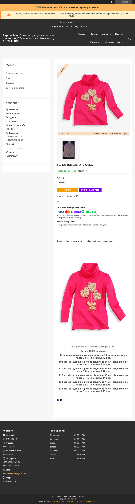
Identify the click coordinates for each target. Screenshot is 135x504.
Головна (81, 34)
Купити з (90, 190)
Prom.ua (81, 496)
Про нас (119, 34)
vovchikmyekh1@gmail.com (17, 148)
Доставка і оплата (114, 42)
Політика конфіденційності (86, 501)
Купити (67, 190)
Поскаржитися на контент (63, 501)
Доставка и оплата (15, 88)
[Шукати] (128, 38)
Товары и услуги (14, 73)
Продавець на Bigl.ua (67, 499)
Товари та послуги (99, 34)
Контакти (95, 42)
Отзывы (10, 83)
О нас (8, 78)
